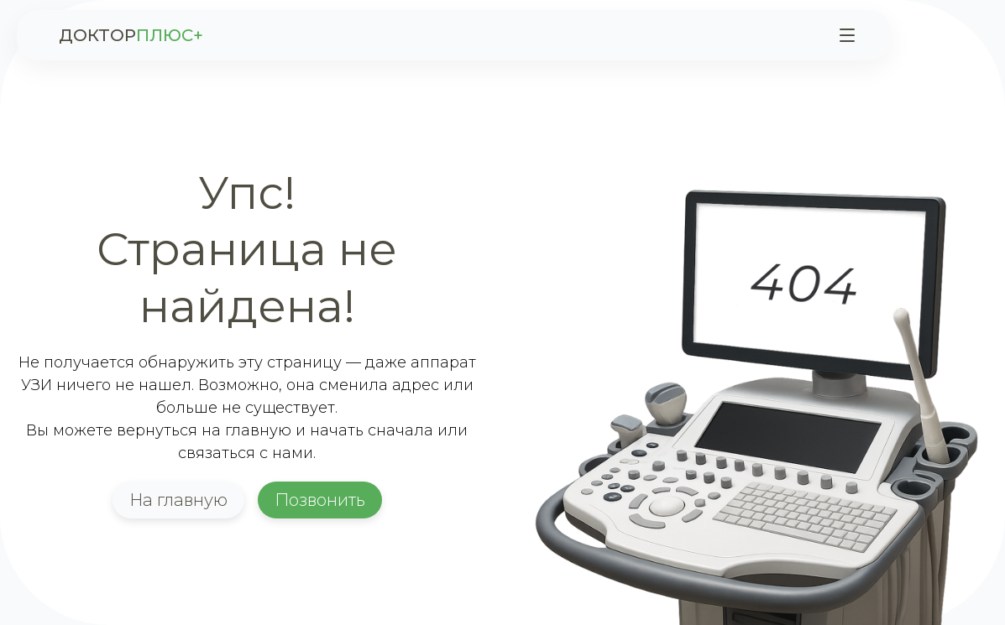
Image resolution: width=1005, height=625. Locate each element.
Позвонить (320, 500)
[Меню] (847, 35)
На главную (178, 500)
